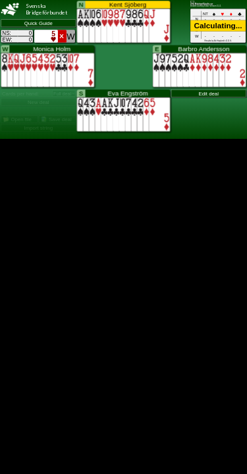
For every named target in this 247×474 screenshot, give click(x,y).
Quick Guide (38, 23)
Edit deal (209, 94)
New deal (38, 102)
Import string (38, 128)
